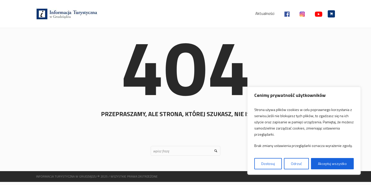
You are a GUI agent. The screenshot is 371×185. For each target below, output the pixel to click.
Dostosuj (268, 163)
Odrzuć (296, 163)
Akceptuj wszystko (332, 163)
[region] (304, 131)
